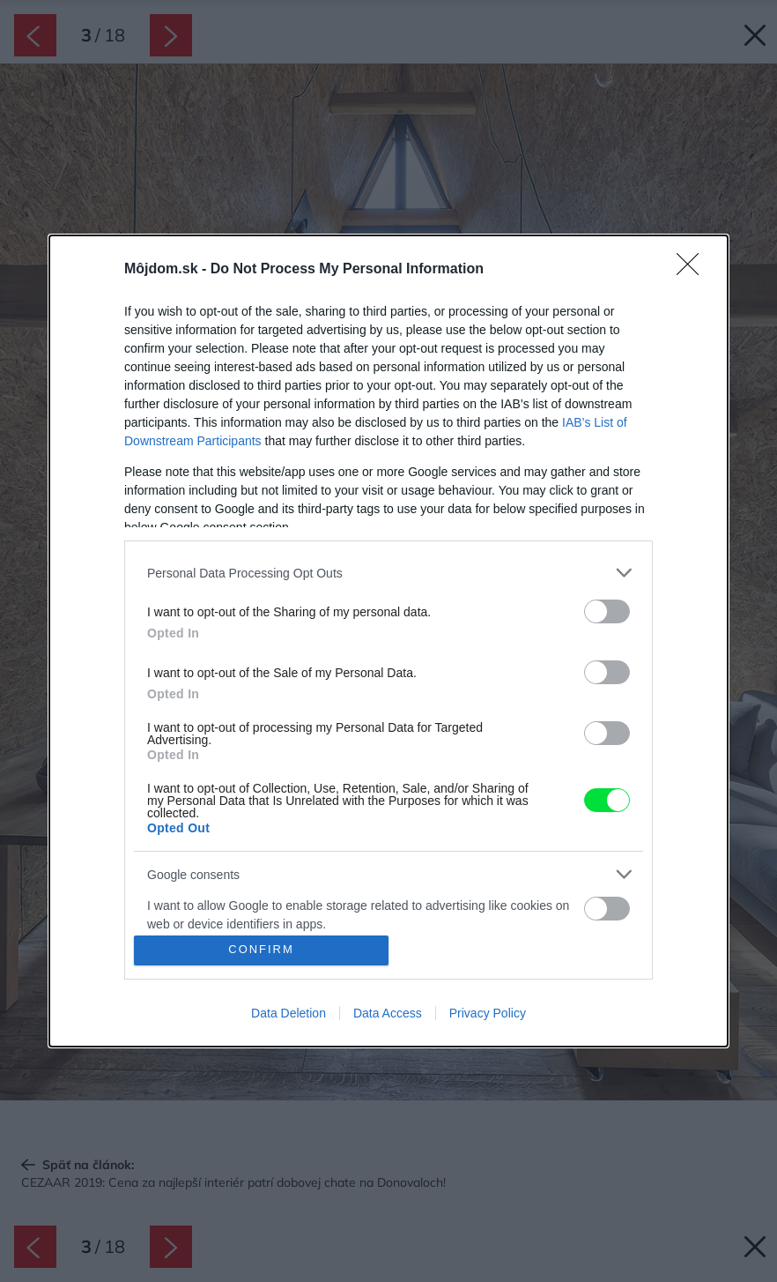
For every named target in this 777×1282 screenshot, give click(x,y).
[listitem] (388, 572)
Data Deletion (288, 1013)
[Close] (693, 270)
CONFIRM (261, 950)
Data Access (387, 1013)
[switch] (607, 611)
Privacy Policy (487, 1013)
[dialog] (388, 640)
